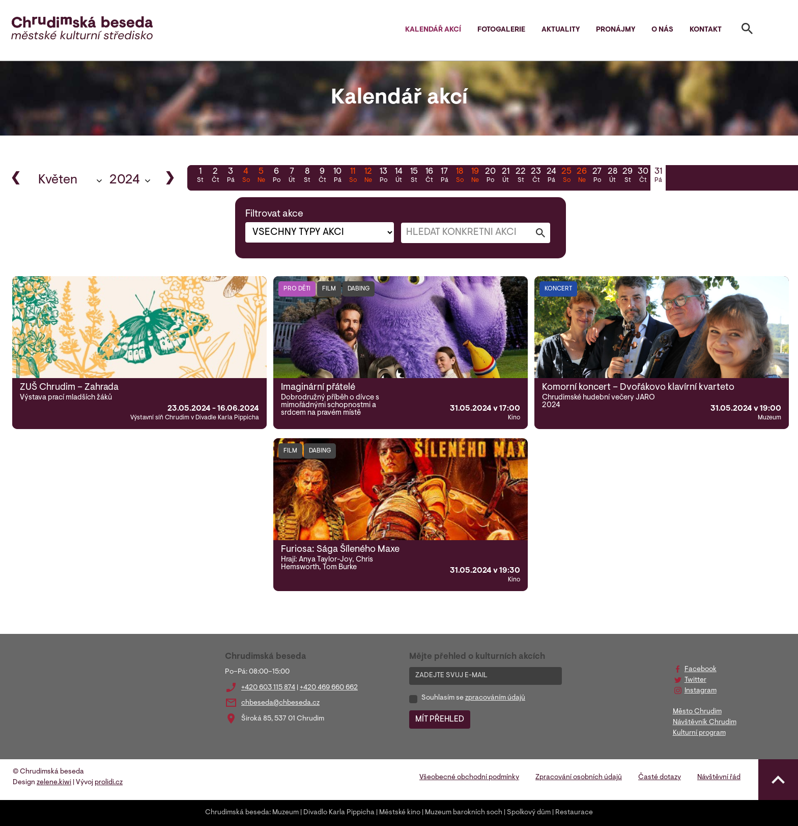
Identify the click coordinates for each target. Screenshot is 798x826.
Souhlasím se (473, 698)
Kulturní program (699, 733)
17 (444, 176)
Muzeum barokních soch (463, 812)
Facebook (701, 669)
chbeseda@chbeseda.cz (280, 703)
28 (612, 176)
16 (429, 176)
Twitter (695, 680)
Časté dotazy (659, 777)
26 (581, 176)
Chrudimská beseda (237, 812)
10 (337, 176)
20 (490, 176)
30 (642, 176)
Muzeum (285, 812)
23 (536, 176)
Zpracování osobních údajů (578, 777)
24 (551, 176)
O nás (662, 30)
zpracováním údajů (495, 698)
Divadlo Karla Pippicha (339, 812)
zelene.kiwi (54, 782)
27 (597, 176)
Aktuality (561, 30)
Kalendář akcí (433, 30)
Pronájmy (615, 30)
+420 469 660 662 (329, 687)
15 (413, 176)
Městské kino (399, 812)
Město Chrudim (697, 711)
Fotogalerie (501, 30)
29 (627, 176)
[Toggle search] (747, 30)
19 (474, 176)
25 (566, 176)
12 (368, 176)
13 (383, 176)
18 (459, 176)
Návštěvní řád (718, 777)
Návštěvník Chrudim (704, 722)
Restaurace (574, 812)
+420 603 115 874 (268, 687)
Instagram (701, 691)
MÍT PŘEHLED (439, 719)
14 (398, 176)
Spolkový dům (529, 812)
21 (505, 176)
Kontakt (706, 30)
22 (520, 176)
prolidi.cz (109, 782)
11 (352, 176)
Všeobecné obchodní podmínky (469, 777)
